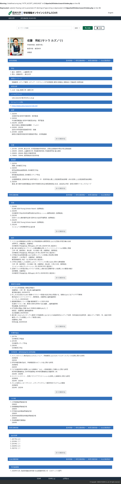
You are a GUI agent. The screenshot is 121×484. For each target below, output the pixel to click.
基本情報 (69, 60)
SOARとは (51, 478)
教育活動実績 (92, 60)
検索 (87, 28)
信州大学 (12, 18)
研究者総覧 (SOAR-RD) (28, 18)
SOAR (39, 478)
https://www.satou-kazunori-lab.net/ (25, 106)
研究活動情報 (80, 60)
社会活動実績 (105, 60)
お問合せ (66, 478)
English (110, 13)
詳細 (99, 28)
